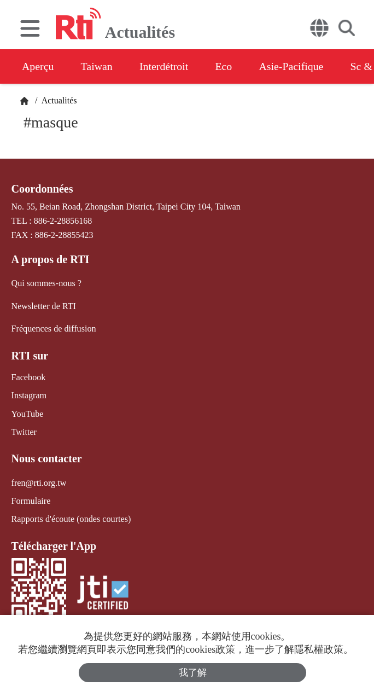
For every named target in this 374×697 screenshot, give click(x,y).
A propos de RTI (50, 259)
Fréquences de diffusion (53, 328)
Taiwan (97, 66)
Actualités (58, 100)
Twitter (24, 430)
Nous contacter (46, 457)
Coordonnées (42, 189)
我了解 (193, 672)
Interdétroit (165, 66)
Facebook (28, 376)
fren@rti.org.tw (38, 481)
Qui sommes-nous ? (46, 283)
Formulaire (30, 499)
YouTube (27, 412)
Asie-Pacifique (294, 66)
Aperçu (38, 66)
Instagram (28, 394)
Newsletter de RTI (43, 305)
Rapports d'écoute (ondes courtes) (70, 517)
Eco (225, 66)
